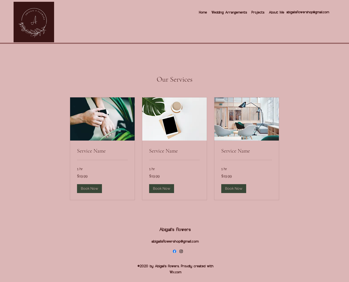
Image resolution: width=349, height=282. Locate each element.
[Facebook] (174, 251)
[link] (102, 151)
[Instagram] (181, 251)
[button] (89, 188)
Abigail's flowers (175, 229)
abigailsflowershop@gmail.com (307, 12)
